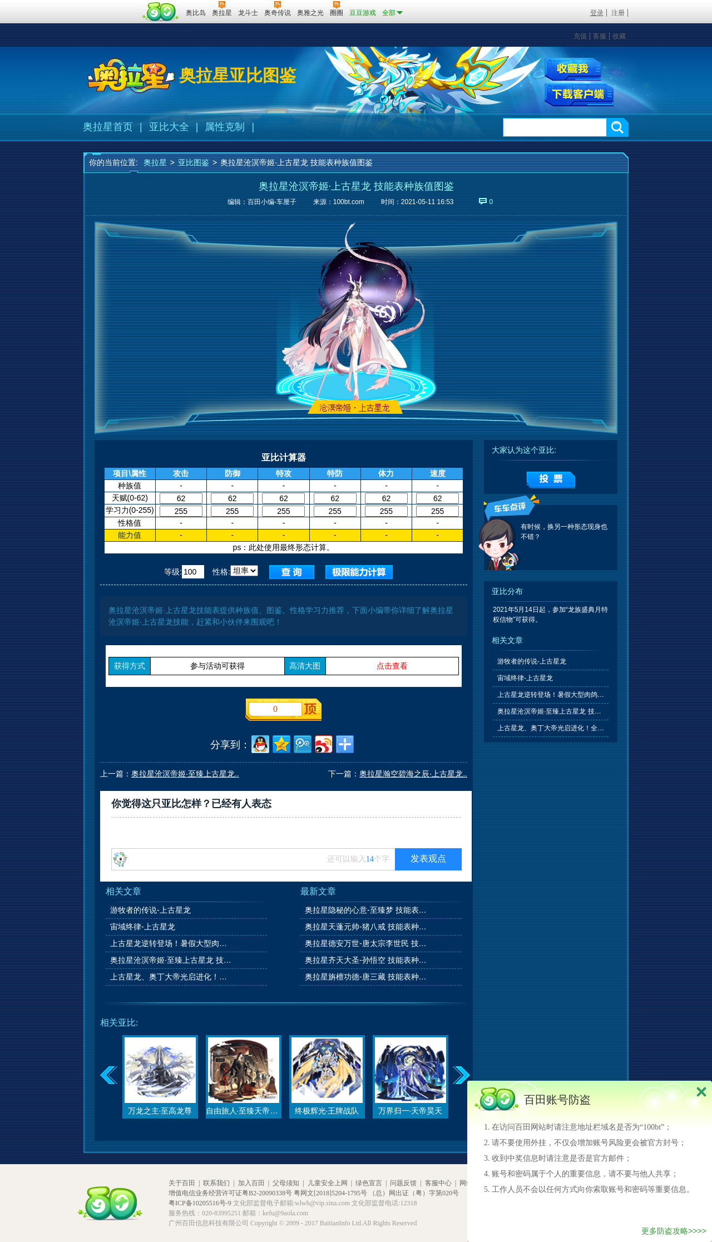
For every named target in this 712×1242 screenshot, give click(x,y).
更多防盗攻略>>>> (673, 1230)
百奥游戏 (111, 5)
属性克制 (225, 126)
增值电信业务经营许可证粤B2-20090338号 (230, 1193)
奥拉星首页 (108, 126)
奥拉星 (155, 162)
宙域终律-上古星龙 (142, 926)
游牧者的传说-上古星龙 (150, 909)
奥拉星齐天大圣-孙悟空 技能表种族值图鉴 (366, 960)
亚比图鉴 (193, 162)
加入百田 (251, 1183)
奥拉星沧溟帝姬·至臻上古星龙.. (185, 773)
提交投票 (551, 480)
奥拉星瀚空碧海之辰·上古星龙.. (413, 773)
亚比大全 (169, 126)
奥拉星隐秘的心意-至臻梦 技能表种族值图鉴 (366, 909)
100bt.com (348, 202)
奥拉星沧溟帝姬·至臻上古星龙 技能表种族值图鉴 (172, 960)
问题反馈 (403, 1183)
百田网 (161, 11)
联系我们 (216, 1183)
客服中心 (438, 1183)
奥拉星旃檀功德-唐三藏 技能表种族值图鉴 (366, 976)
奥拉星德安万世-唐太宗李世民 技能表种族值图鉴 (366, 943)
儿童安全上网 (328, 1183)
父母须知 (286, 1183)
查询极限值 (359, 572)
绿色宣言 (368, 1183)
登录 (597, 13)
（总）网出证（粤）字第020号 (414, 1193)
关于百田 (182, 1183)
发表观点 (428, 858)
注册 (618, 13)
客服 (599, 36)
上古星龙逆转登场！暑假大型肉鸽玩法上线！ (172, 943)
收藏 (619, 36)
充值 (580, 36)
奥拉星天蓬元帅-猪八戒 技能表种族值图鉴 (366, 926)
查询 (291, 572)
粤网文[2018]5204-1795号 (330, 1193)
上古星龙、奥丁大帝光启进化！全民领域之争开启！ (172, 976)
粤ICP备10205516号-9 (200, 1203)
